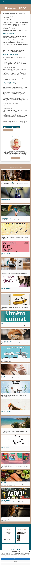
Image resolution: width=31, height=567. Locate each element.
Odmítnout (15, 561)
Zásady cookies (10, 565)
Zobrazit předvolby (15, 563)
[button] (29, 551)
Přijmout (15, 558)
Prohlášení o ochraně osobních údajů (18, 565)
